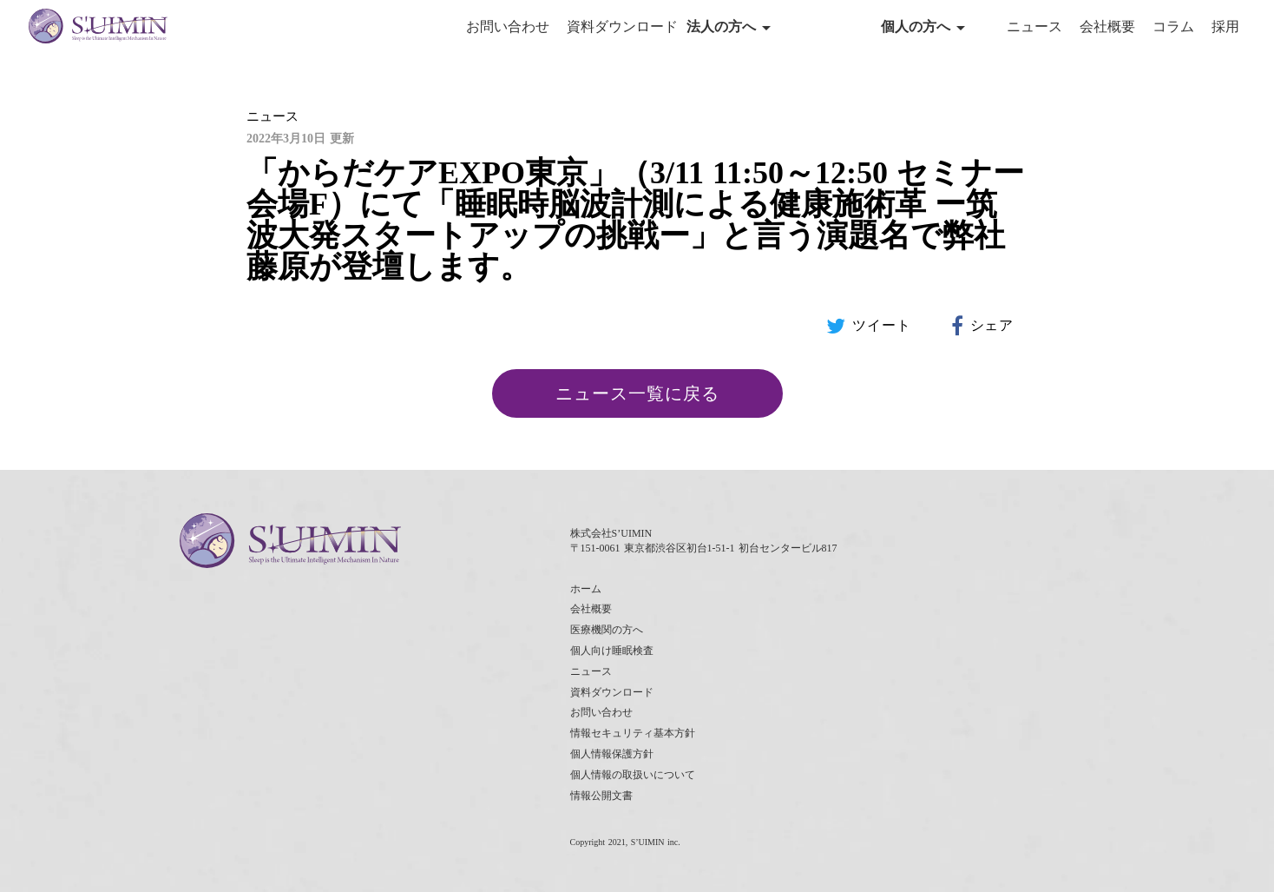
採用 (1225, 26)
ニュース (1034, 26)
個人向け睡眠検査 (611, 650)
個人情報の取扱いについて (632, 775)
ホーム (585, 589)
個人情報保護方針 (611, 754)
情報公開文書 (601, 796)
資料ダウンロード (622, 26)
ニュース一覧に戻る (637, 393)
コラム (1173, 26)
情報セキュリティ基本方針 (632, 733)
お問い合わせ (507, 26)
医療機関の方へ (606, 630)
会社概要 (1107, 26)
